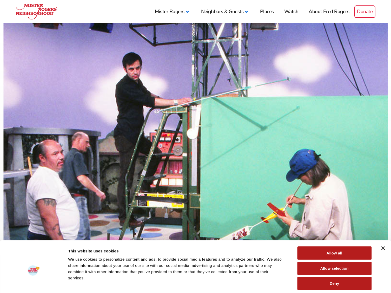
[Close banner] (383, 225)
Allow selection (334, 245)
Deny (334, 260)
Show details (273, 283)
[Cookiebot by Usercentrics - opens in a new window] (33, 283)
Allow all (334, 229)
